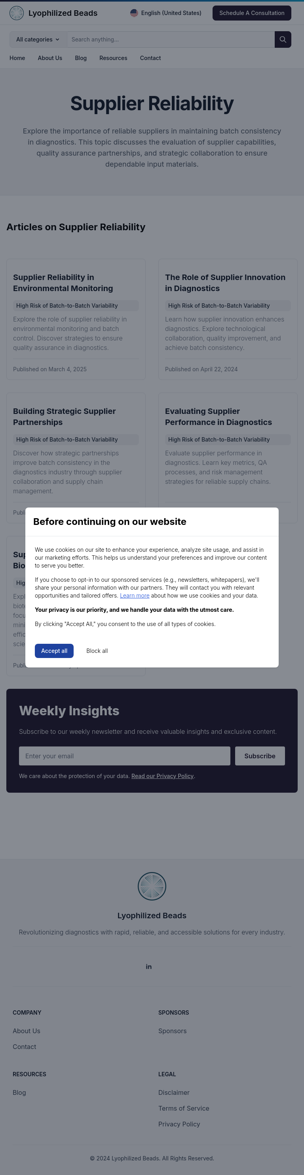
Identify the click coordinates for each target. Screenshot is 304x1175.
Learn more (135, 595)
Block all (97, 650)
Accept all (54, 650)
